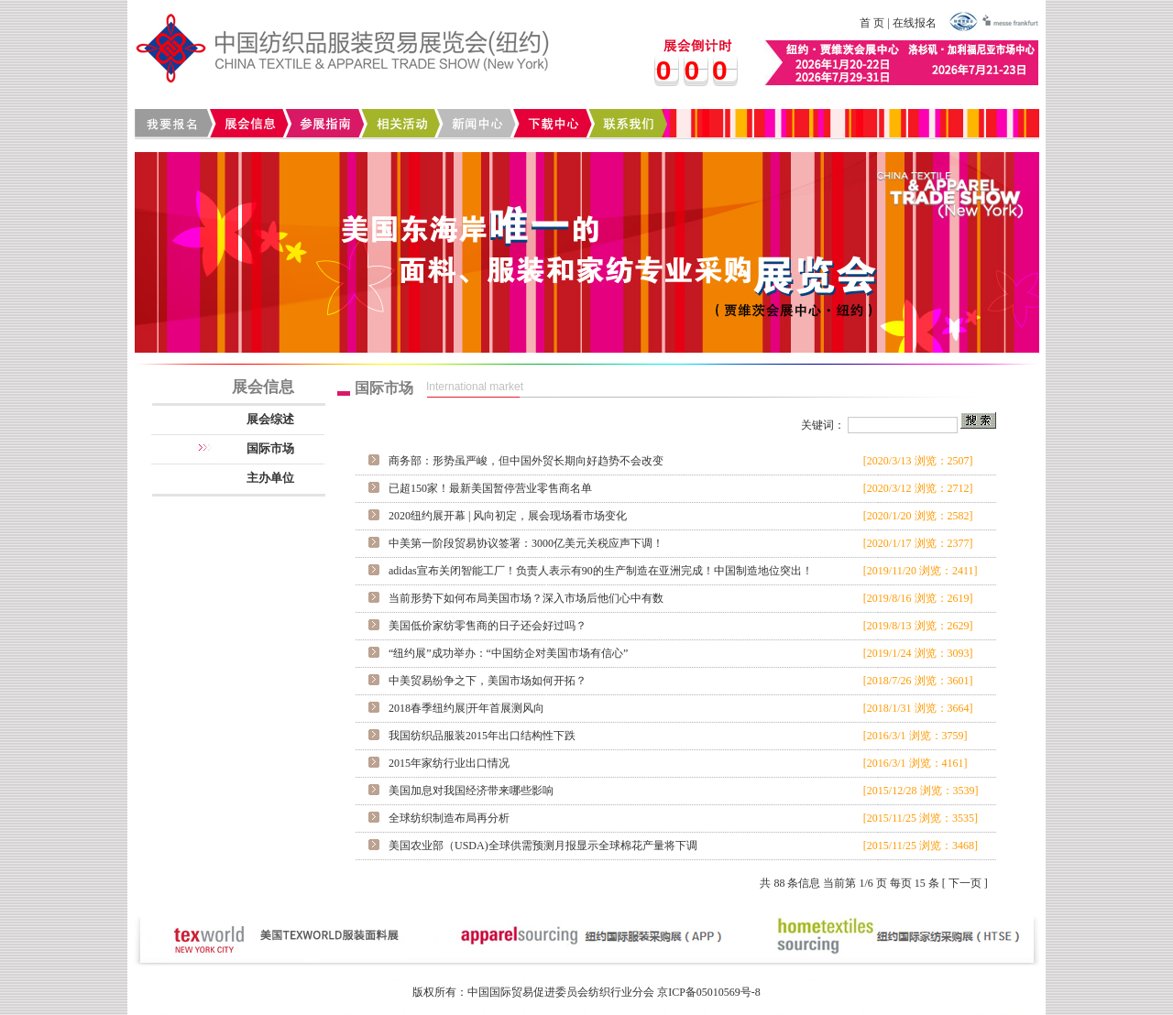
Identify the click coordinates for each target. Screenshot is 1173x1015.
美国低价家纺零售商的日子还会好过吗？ (487, 625)
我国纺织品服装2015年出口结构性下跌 (482, 735)
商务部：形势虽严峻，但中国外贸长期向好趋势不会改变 (526, 460)
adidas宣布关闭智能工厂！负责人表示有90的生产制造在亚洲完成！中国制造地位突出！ (601, 570)
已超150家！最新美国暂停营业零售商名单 (490, 488)
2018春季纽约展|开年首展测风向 (466, 708)
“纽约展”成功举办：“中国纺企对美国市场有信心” (508, 653)
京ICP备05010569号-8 (709, 992)
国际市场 (270, 448)
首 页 (872, 22)
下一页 (964, 883)
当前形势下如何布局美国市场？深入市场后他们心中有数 (526, 598)
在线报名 (915, 22)
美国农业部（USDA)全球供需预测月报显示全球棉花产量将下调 (543, 845)
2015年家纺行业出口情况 (449, 763)
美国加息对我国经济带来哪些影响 (471, 790)
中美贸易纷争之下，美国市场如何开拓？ (487, 680)
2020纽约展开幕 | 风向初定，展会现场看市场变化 (508, 515)
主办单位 (270, 478)
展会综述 (270, 419)
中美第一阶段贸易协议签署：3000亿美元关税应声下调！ (526, 543)
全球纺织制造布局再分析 (449, 818)
